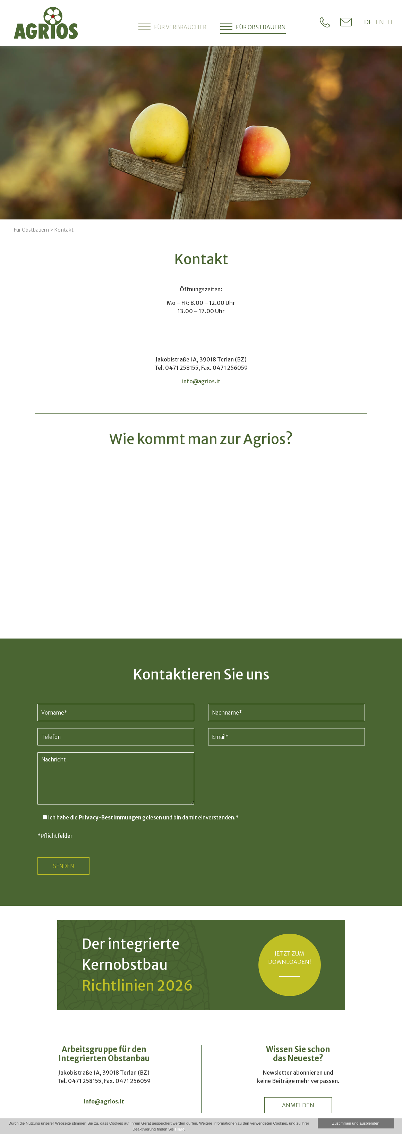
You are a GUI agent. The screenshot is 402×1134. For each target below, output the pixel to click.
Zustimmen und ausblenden (355, 1123)
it (390, 22)
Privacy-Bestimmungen (110, 817)
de (368, 22)
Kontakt (64, 230)
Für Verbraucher (172, 26)
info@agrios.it (201, 381)
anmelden (298, 1105)
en (380, 22)
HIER (179, 1129)
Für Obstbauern (253, 26)
